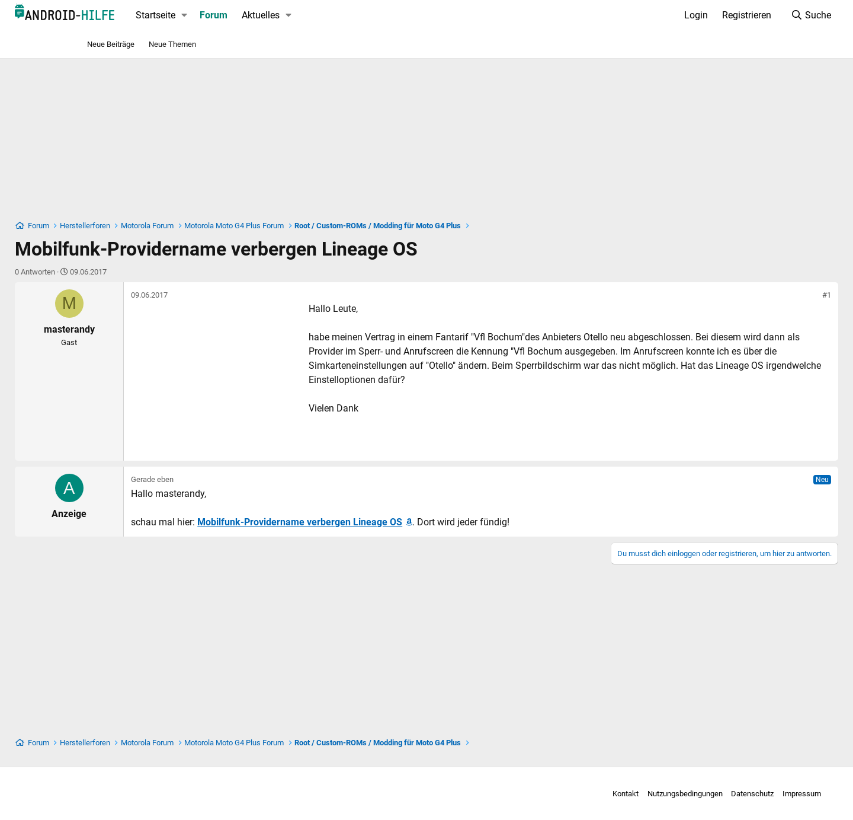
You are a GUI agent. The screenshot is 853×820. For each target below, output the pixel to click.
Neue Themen (172, 44)
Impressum (722, 793)
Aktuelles (332, 15)
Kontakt (546, 793)
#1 (755, 295)
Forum (285, 15)
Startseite (226, 15)
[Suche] (739, 15)
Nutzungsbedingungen (605, 793)
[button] (256, 15)
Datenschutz (673, 793)
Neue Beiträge (110, 44)
